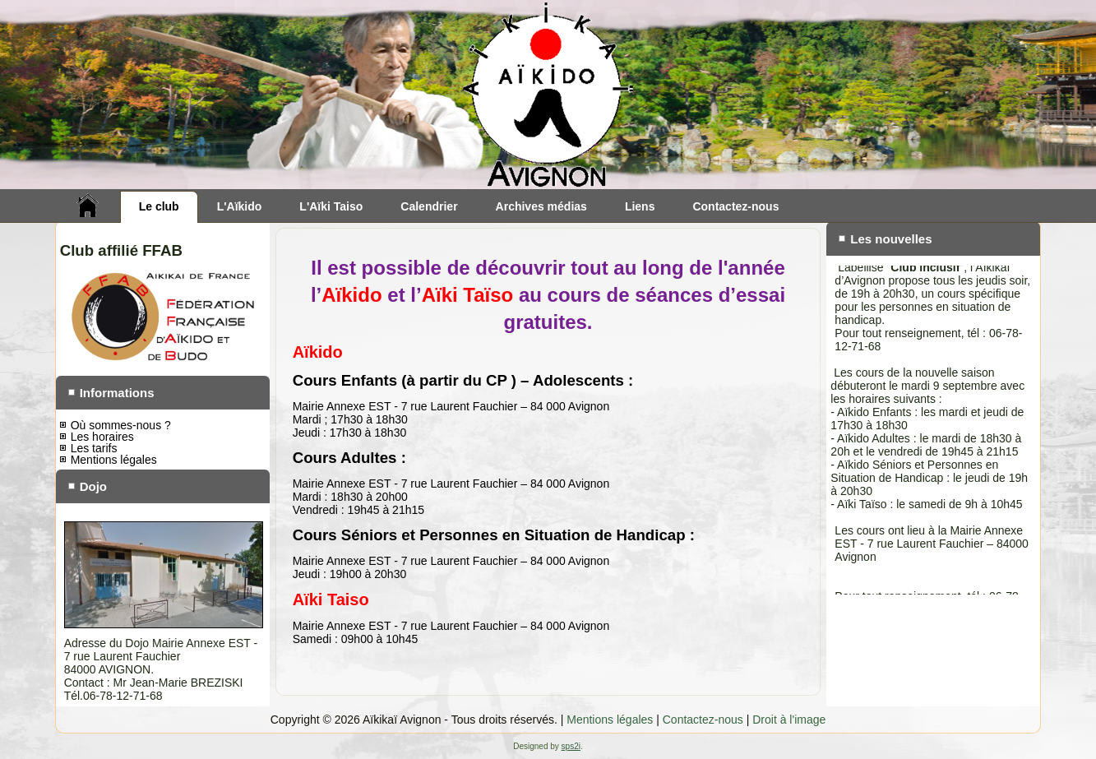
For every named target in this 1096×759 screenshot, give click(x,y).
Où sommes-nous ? (121, 425)
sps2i (571, 746)
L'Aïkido (239, 206)
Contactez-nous (735, 206)
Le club (159, 206)
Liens (640, 206)
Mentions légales (114, 459)
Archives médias (541, 206)
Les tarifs (94, 448)
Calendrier (428, 206)
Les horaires (102, 436)
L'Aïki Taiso (331, 206)
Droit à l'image (788, 719)
